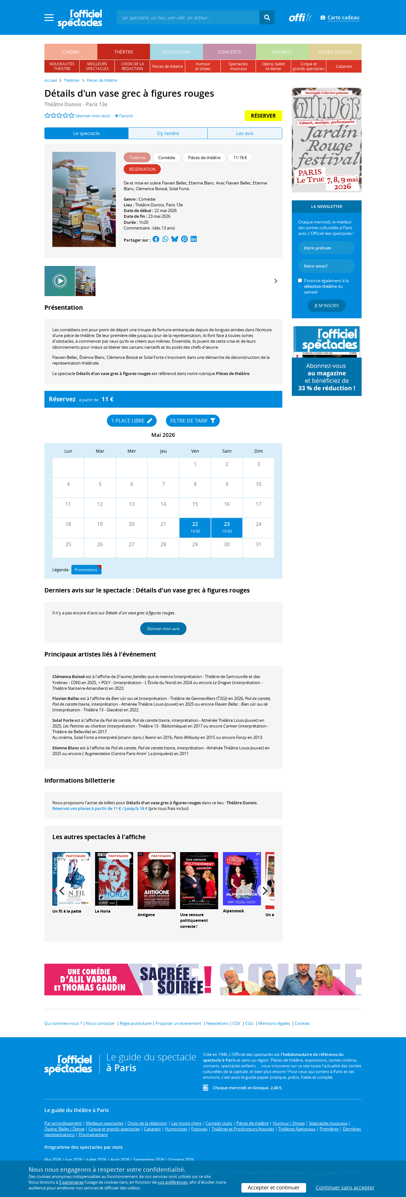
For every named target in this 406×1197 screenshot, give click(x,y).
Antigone (146, 914)
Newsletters (217, 1023)
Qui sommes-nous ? (63, 1023)
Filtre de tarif (192, 420)
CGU (249, 1023)
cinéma (70, 52)
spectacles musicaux (238, 66)
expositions (176, 52)
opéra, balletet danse (273, 66)
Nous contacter (100, 1023)
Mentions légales (274, 1023)
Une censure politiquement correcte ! (194, 920)
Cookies (302, 1023)
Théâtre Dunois (149, 205)
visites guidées (335, 52)
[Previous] (62, 891)
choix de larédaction (132, 66)
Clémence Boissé (68, 676)
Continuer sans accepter (345, 1187)
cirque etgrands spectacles (309, 66)
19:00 (195, 531)
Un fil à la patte (66, 911)
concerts (229, 52)
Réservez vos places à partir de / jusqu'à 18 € (99, 808)
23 (227, 524)
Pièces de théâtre (232, 373)
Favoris (124, 116)
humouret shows (203, 66)
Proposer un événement (178, 1023)
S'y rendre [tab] (168, 133)
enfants (282, 52)
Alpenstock (233, 911)
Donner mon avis (163, 628)
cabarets (344, 66)
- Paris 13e (76, 104)
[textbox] (188, 17)
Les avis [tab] (244, 133)
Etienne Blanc (65, 748)
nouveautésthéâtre (62, 66)
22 (195, 524)
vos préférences (172, 1182)
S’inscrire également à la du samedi (326, 286)
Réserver (263, 115)
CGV (236, 1023)
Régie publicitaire (136, 1023)
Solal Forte (63, 720)
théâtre (123, 52)
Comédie (147, 199)
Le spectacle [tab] (86, 133)
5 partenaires (71, 1182)
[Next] (275, 281)
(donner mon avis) (92, 116)
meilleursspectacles (97, 66)
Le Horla (102, 911)
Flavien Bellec (65, 698)
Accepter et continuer (274, 1187)
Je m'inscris (327, 305)
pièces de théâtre (167, 66)
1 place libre (131, 420)
